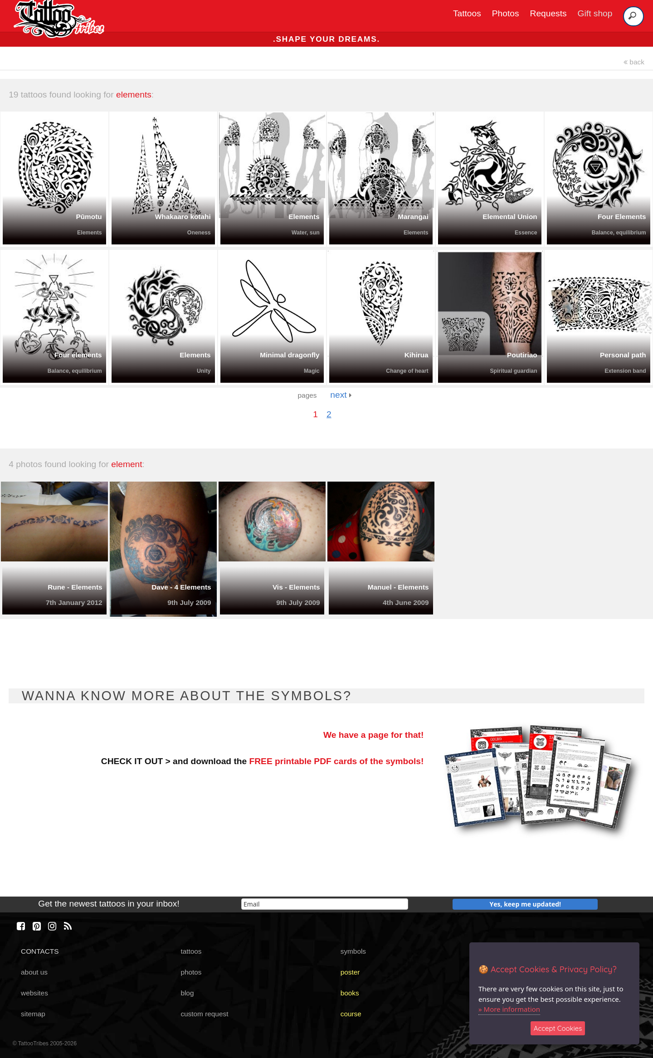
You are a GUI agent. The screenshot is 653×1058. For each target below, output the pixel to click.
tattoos (190, 951)
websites (34, 993)
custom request (204, 1014)
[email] (324, 904)
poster (350, 972)
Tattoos (467, 13)
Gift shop (595, 13)
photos (190, 972)
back (634, 62)
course (351, 1014)
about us (34, 972)
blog (187, 993)
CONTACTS (39, 951)
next (340, 395)
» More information (509, 1009)
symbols (353, 951)
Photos (505, 13)
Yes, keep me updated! (525, 904)
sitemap (33, 1014)
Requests (548, 13)
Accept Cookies (558, 1028)
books (350, 993)
